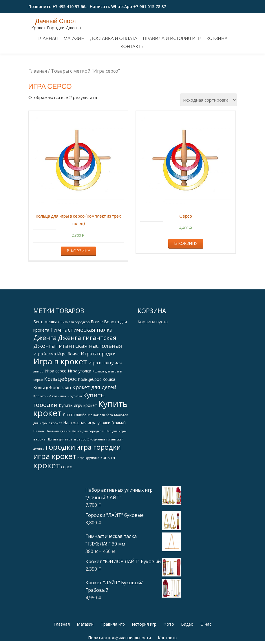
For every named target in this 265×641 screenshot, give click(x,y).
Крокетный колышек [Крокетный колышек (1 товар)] (50, 420)
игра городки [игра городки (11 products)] (98, 471)
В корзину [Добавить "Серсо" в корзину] (186, 267)
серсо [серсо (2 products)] (66, 491)
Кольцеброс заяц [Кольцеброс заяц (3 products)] (52, 412)
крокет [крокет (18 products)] (46, 489)
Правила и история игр (172, 38)
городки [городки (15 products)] (60, 471)
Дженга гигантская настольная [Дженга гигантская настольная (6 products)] (77, 370)
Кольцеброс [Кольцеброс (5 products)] (60, 403)
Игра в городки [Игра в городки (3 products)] (98, 378)
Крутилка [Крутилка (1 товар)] (75, 420)
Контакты (132, 46)
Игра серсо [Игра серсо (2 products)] (56, 395)
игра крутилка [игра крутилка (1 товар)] (88, 482)
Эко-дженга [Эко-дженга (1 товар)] (96, 464)
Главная (47, 38)
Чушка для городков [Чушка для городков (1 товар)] (87, 455)
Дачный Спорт (56, 21)
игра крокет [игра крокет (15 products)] (54, 480)
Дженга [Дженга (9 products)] (45, 361)
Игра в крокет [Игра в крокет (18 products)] (60, 385)
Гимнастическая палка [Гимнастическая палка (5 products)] (81, 354)
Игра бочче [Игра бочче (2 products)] (68, 378)
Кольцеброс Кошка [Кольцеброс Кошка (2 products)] (96, 403)
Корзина (216, 38)
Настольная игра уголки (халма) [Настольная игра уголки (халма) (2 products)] (94, 447)
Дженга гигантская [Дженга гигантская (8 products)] (87, 362)
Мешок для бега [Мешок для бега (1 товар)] (100, 439)
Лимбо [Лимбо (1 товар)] (81, 439)
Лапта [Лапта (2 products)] (69, 439)
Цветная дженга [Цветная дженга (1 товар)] (58, 455)
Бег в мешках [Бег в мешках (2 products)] (46, 346)
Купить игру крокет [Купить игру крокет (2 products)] (78, 429)
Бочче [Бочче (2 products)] (97, 346)
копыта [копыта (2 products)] (107, 481)
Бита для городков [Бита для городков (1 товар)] (75, 346)
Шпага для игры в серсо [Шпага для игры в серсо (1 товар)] (67, 464)
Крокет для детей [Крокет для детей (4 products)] (94, 411)
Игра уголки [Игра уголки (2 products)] (79, 395)
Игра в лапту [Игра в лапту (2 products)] (101, 387)
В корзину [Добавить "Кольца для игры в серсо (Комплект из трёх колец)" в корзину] (78, 275)
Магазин (73, 38)
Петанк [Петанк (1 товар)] (39, 455)
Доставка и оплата (113, 38)
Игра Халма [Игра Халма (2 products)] (44, 378)
